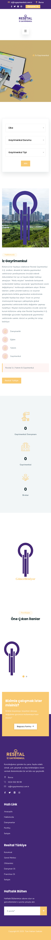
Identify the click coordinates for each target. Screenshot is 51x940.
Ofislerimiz (8, 863)
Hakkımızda (9, 817)
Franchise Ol (9, 874)
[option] (25, 71)
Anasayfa (8, 811)
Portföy (7, 828)
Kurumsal (8, 852)
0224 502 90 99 (15, 782)
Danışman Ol (33, 6)
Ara (25, 163)
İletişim (7, 833)
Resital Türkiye (11, 380)
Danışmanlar (9, 822)
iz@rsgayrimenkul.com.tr (20, 2)
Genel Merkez (10, 857)
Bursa (39, 2)
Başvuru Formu (25, 726)
